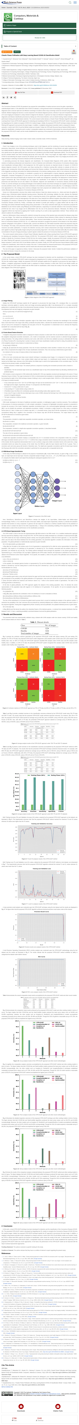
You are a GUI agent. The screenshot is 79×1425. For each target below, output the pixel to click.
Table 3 (5, 746)
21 (2, 1339)
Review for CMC (40, 38)
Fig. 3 (4, 636)
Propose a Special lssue (13, 31)
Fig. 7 (4, 864)
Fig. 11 (5, 1064)
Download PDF (56, 93)
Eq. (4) (27, 327)
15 (65, 230)
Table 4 (5, 995)
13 (9, 215)
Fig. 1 (69, 265)
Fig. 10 (5, 1010)
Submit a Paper (10, 25)
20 (36, 533)
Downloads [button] (21, 1408)
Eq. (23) (6, 609)
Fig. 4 (11, 713)
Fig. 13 (5, 1172)
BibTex (3, 1387)
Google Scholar (38, 1258)
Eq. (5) (6, 347)
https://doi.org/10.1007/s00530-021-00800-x (54, 1351)
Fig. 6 (10, 819)
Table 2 (5, 713)
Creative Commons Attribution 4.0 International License (45, 1394)
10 (57, 186)
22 (2, 1343)
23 (2, 1349)
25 (76, 535)
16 (49, 305)
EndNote (8, 1387)
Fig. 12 (5, 1118)
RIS (12, 1387)
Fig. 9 (27, 952)
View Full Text (20, 93)
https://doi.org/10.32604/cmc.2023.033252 (45, 85)
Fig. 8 (3, 909)
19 (45, 453)
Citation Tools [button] (58, 1408)
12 (59, 204)
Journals (9, 7)
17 (38, 374)
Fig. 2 (68, 453)
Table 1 (24, 619)
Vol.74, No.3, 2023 (24, 7)
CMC (15, 7)
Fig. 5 (11, 746)
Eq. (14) (6, 546)
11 (11, 192)
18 (2, 408)
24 (38, 533)
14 (30, 223)
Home (3, 7)
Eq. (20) (6, 593)
